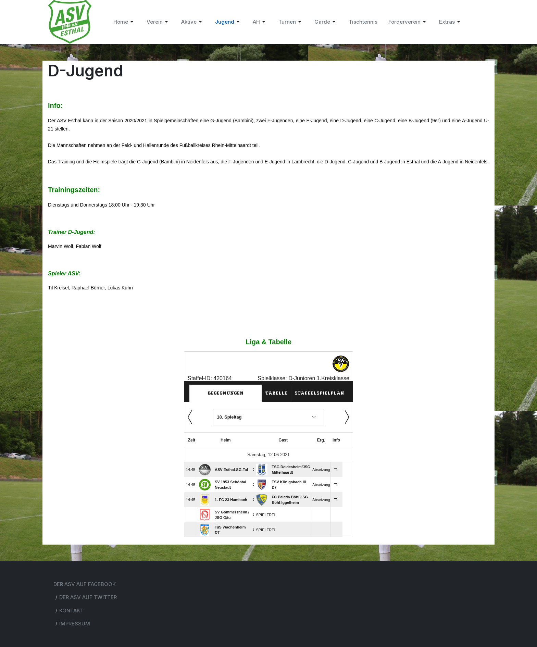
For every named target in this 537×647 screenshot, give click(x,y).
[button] (124, 22)
